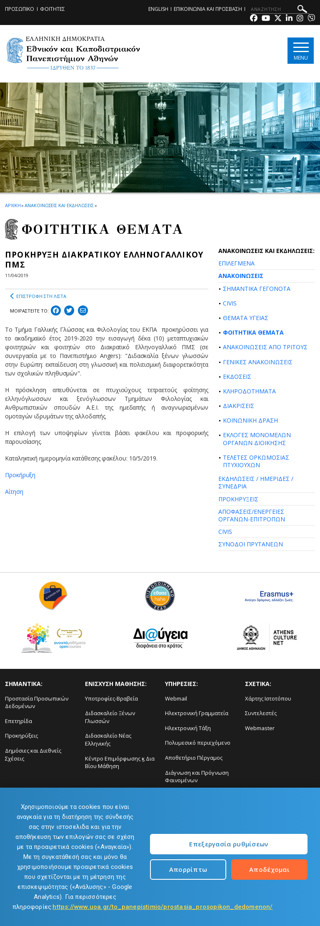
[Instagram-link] (300, 19)
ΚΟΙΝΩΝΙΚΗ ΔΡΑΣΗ (250, 420)
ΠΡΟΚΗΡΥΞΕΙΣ (238, 499)
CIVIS (230, 303)
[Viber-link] (311, 19)
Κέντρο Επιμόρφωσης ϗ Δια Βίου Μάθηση (120, 762)
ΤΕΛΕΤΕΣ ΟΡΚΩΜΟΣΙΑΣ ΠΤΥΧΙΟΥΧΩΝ (256, 461)
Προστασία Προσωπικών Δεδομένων (36, 702)
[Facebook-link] (254, 19)
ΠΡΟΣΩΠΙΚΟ (19, 9)
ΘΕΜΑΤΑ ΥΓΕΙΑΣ (245, 318)
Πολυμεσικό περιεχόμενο (197, 742)
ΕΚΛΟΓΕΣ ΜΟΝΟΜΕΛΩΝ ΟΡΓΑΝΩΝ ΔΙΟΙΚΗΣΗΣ (257, 438)
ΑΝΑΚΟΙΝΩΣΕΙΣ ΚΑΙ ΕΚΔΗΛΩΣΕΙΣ (59, 205)
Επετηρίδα (18, 721)
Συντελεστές (261, 713)
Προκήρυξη (20, 475)
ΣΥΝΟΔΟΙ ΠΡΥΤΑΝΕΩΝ (250, 544)
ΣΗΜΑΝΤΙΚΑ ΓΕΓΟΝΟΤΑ (256, 289)
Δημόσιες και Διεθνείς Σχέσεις (33, 754)
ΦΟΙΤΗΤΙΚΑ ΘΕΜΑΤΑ (253, 332)
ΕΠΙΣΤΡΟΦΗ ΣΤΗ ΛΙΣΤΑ (38, 296)
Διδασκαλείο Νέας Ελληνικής (108, 739)
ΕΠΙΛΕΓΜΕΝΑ (236, 263)
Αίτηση (14, 492)
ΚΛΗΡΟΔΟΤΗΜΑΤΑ (249, 391)
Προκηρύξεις (21, 735)
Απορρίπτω (188, 869)
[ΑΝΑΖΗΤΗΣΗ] (280, 9)
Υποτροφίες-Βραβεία (111, 698)
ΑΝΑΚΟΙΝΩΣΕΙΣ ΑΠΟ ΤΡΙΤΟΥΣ (265, 347)
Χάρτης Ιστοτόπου (268, 698)
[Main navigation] (301, 51)
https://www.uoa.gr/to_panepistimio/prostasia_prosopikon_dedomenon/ (162, 907)
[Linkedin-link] (289, 19)
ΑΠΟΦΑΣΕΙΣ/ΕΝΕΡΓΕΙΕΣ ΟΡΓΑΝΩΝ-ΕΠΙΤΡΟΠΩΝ (251, 515)
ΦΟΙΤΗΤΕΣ (52, 9)
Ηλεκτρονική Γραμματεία (196, 713)
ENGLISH (158, 9)
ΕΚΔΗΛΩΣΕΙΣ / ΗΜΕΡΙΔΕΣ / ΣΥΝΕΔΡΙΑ (255, 482)
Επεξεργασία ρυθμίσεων (228, 844)
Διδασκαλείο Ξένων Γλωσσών (110, 717)
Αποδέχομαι (269, 869)
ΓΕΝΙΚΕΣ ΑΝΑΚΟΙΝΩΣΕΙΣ (257, 362)
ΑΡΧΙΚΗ (12, 205)
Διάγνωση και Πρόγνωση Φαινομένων (197, 776)
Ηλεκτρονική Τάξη (188, 728)
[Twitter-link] (278, 19)
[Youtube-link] (266, 19)
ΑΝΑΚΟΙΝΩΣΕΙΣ (240, 276)
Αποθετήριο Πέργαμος (193, 757)
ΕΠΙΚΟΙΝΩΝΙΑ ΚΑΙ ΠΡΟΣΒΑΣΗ (208, 9)
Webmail (176, 698)
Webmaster (260, 728)
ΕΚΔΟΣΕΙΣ (237, 376)
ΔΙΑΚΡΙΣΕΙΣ (238, 406)
